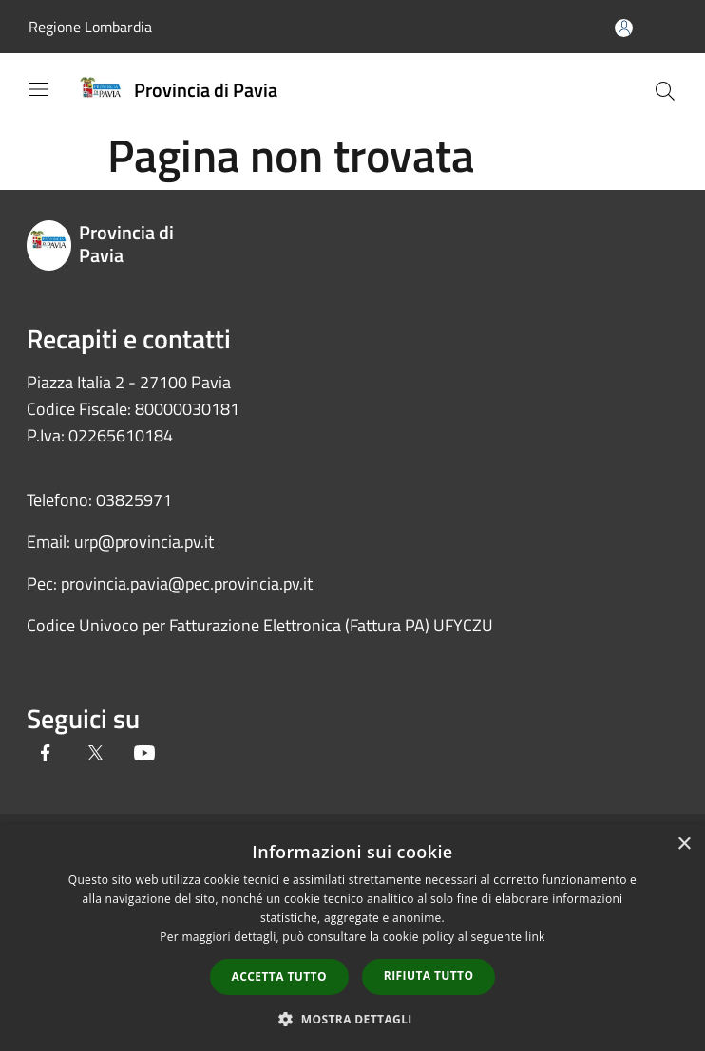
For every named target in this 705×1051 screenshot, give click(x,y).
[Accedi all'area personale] (624, 28)
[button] (352, 1018)
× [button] (683, 844)
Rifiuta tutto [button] (429, 975)
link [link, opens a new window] (535, 937)
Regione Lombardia (90, 26)
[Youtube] (144, 754)
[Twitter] (95, 754)
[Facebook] (46, 754)
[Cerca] (665, 91)
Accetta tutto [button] (279, 976)
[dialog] (352, 937)
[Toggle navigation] (38, 89)
